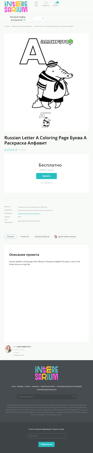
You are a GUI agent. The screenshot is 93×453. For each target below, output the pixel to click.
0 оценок (16, 352)
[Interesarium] (46, 373)
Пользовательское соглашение (69, 386)
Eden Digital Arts (24, 346)
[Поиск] (73, 396)
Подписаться (46, 444)
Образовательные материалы (29, 214)
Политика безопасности (46, 390)
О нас (13, 386)
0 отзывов (22, 150)
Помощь (20, 386)
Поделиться (47, 183)
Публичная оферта (48, 386)
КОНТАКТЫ (35, 386)
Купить (46, 175)
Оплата (27, 386)
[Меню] (68, 4)
